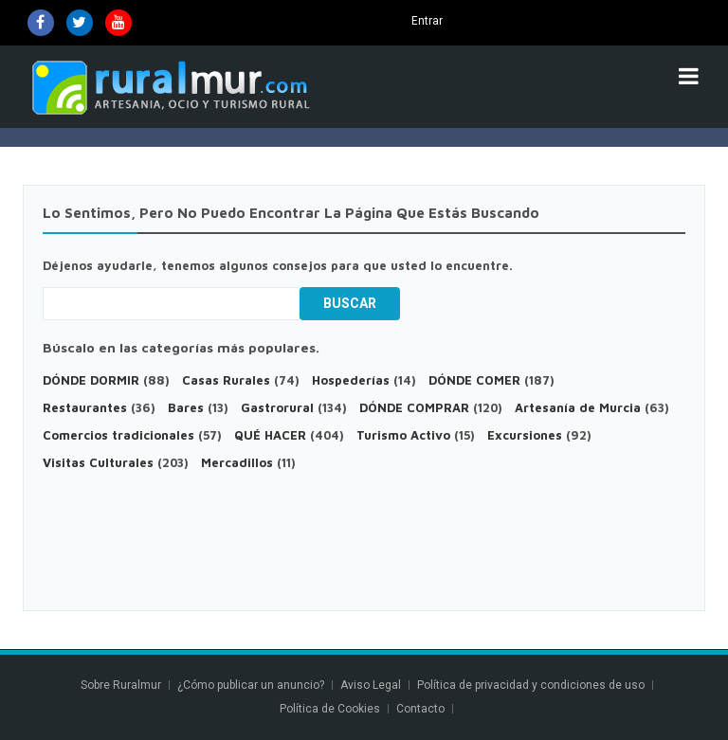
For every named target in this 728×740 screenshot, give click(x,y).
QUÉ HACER (270, 434)
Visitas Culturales (98, 462)
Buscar (349, 303)
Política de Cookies (330, 708)
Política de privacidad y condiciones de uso (531, 685)
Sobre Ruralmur (121, 685)
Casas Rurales (226, 380)
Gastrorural (277, 407)
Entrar (427, 20)
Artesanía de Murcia (578, 407)
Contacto (421, 708)
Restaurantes (85, 407)
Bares (186, 407)
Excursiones (526, 434)
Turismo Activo (403, 434)
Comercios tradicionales (118, 434)
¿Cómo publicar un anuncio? (250, 685)
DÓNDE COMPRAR (414, 407)
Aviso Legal (370, 685)
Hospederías (351, 380)
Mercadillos (237, 462)
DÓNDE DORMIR (91, 380)
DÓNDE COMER (474, 380)
